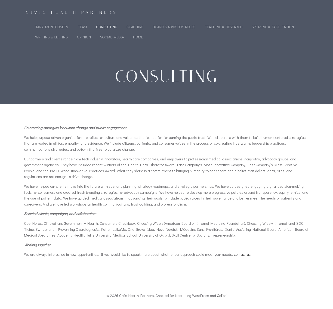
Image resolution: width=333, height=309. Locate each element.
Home (138, 36)
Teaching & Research (224, 26)
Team (82, 26)
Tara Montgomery (51, 26)
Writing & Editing (51, 36)
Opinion (84, 36)
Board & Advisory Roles (174, 26)
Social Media (112, 36)
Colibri (222, 295)
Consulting (106, 26)
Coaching (135, 26)
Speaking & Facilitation (273, 26)
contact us (242, 254)
